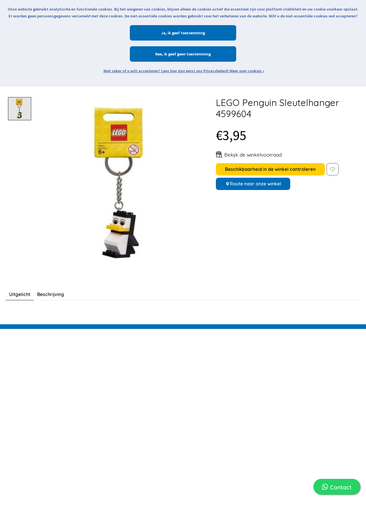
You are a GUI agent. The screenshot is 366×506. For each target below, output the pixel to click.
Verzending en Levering (211, 369)
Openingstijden (202, 388)
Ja (163, 32)
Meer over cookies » (247, 70)
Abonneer (344, 366)
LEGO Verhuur (81, 380)
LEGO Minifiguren (84, 389)
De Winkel (196, 419)
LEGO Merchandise (86, 370)
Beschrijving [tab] (50, 294)
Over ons (196, 410)
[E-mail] (287, 366)
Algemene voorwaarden (211, 447)
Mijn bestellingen (144, 370)
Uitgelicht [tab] (19, 294)
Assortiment (79, 407)
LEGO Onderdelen (85, 398)
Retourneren (199, 378)
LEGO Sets (78, 361)
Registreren (139, 361)
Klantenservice (202, 428)
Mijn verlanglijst (142, 380)
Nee (158, 54)
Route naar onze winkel (255, 184)
